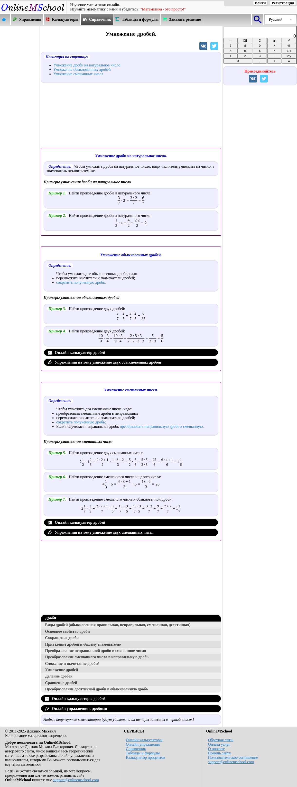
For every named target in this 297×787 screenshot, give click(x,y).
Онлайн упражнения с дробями (76, 708)
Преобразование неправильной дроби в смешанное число (95, 651)
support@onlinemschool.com (76, 780)
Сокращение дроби (62, 638)
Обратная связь (220, 740)
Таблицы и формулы (143, 753)
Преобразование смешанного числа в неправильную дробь (96, 657)
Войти (260, 3)
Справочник (136, 749)
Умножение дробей (61, 670)
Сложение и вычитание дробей (72, 663)
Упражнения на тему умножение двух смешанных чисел (101, 532)
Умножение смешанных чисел (78, 74)
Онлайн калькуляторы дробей (75, 698)
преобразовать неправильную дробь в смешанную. (162, 426)
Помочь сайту (219, 753)
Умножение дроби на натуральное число (86, 65)
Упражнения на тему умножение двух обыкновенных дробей (104, 362)
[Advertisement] (19, 99)
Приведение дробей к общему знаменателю (83, 644)
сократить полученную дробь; (81, 422)
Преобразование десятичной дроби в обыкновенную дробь (96, 689)
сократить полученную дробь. (81, 282)
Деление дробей (59, 676)
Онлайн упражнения (143, 744)
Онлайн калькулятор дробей (76, 352)
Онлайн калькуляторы (144, 740)
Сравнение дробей (61, 683)
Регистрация (283, 3)
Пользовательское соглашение (233, 757)
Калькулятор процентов (145, 757)
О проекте (216, 749)
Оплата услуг (219, 744)
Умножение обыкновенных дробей (82, 69)
